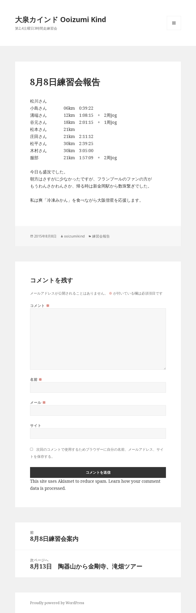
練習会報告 (101, 236)
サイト (35, 425)
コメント (39, 305)
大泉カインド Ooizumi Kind (64, 19)
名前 (36, 379)
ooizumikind (74, 236)
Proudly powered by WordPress (57, 602)
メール (38, 402)
